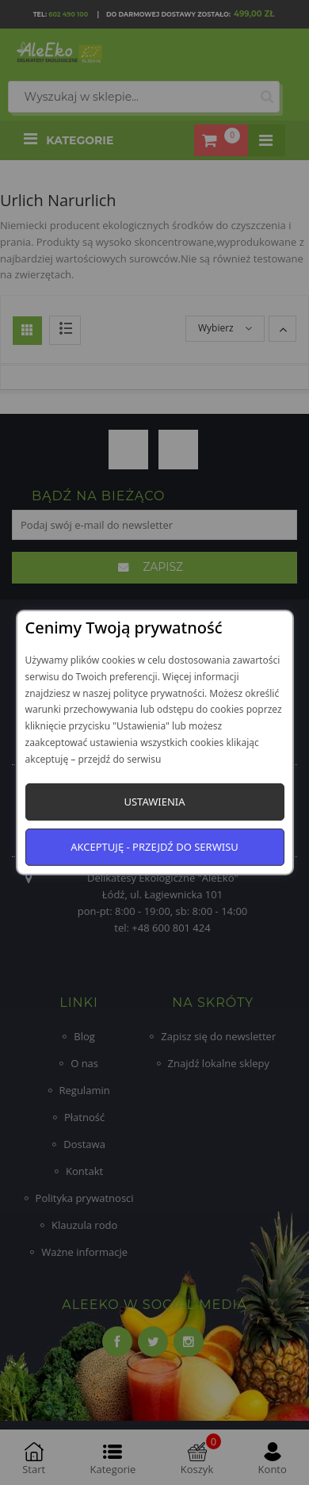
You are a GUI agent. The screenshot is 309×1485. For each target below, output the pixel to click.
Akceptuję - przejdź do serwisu (154, 847)
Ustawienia (154, 801)
